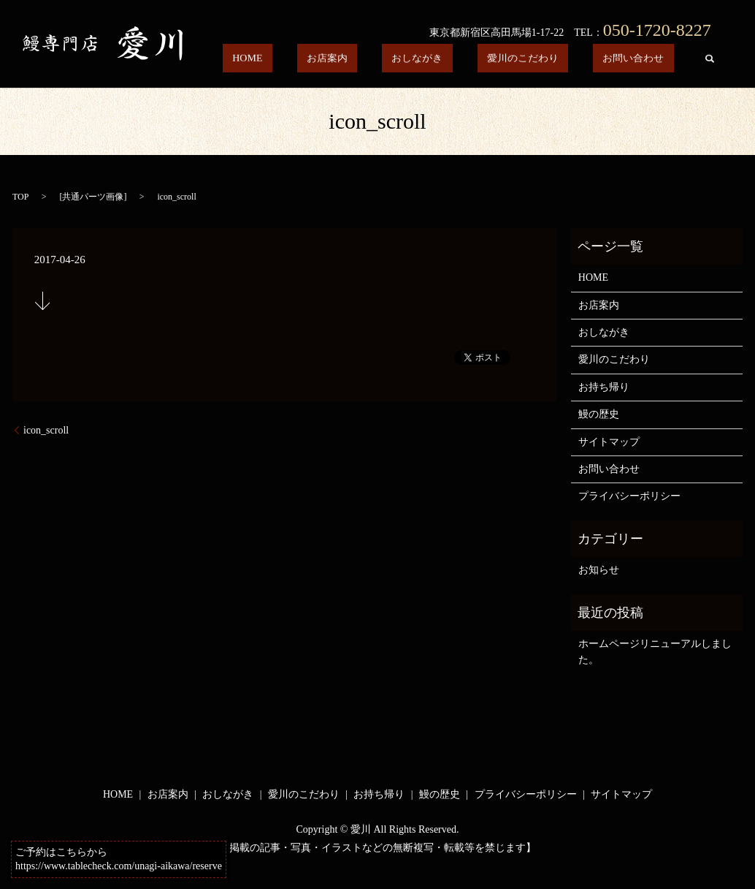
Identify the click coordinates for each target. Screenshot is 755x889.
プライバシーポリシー (629, 496)
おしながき (465, 60)
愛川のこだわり (552, 60)
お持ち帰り (603, 387)
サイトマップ (609, 441)
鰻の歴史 (598, 414)
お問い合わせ (643, 60)
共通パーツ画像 (92, 197)
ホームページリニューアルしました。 (655, 651)
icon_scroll (46, 430)
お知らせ (598, 569)
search (709, 61)
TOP (20, 197)
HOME (335, 60)
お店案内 (395, 60)
